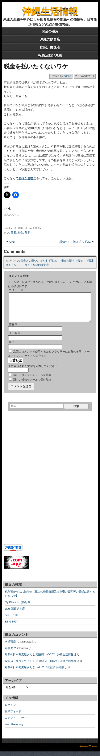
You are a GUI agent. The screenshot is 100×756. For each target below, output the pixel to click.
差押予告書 (25, 178)
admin (67, 76)
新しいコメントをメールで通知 (32, 380)
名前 (13, 329)
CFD (12, 241)
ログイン (10, 709)
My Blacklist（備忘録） (19, 607)
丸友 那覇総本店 (15, 613)
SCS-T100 (11, 620)
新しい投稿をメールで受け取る (32, 384)
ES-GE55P (11, 626)
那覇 (27, 232)
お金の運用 (50, 31)
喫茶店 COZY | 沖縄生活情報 (54, 659)
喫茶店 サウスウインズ (20, 666)
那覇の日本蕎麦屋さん (18, 659)
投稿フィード (13, 716)
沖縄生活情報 (50, 11)
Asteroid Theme (88, 751)
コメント (16, 290)
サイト (13, 347)
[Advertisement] (30, 457)
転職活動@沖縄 (50, 55)
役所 (13, 232)
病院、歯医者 (50, 47)
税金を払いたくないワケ (36, 66)
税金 (20, 232)
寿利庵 (9, 653)
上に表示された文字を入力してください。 (34, 371)
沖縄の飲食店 (50, 39)
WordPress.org (14, 729)
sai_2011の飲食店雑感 (50, 672)
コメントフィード (16, 722)
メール (14, 338)
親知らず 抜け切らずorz (75, 241)
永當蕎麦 (10, 646)
